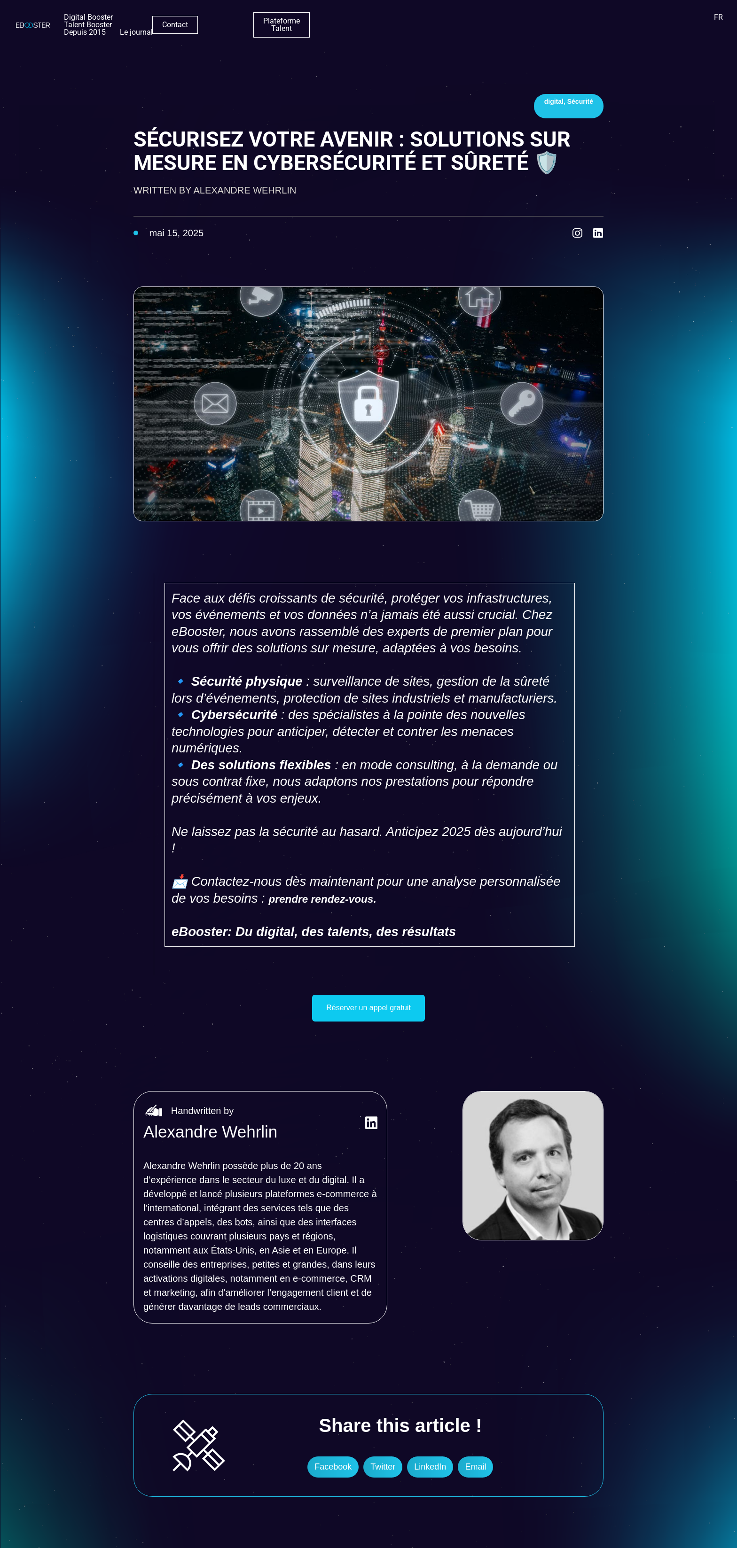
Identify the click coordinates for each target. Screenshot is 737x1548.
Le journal (404, 21)
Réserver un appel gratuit (368, 1010)
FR (718, 21)
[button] (333, 1471)
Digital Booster (240, 21)
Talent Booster (298, 21)
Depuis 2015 (353, 21)
